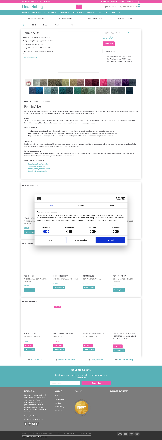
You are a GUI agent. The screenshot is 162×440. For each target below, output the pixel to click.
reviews (119, 33)
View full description (30, 57)
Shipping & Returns (117, 1)
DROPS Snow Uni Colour (64, 334)
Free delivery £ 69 (67, 18)
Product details (31, 101)
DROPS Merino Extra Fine (94, 334)
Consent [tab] (50, 205)
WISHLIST (110, 7)
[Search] (79, 6)
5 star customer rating (125, 360)
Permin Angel (30, 334)
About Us (130, 1)
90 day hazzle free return (66, 360)
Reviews (46, 101)
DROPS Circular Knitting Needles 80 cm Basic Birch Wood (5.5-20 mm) (124, 336)
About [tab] (112, 205)
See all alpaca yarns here (36, 166)
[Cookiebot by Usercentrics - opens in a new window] (116, 198)
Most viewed (28, 243)
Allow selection (81, 240)
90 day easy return (96, 18)
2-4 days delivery (97, 360)
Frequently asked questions (33, 419)
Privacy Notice (85, 434)
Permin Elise (88, 276)
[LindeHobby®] (32, 6)
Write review (133, 33)
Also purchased (29, 301)
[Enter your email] (65, 383)
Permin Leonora (60, 276)
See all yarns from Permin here (38, 164)
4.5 (42, 18)
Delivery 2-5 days (125, 18)
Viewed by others (30, 186)
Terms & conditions (69, 434)
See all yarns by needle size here (39, 169)
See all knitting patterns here (38, 171)
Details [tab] (81, 205)
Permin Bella (29, 276)
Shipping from (35, 18)
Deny (51, 240)
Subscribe (96, 383)
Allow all (111, 240)
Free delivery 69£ (36, 360)
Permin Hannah (120, 276)
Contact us (105, 1)
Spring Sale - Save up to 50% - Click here (36, 1)
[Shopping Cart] (129, 6)
